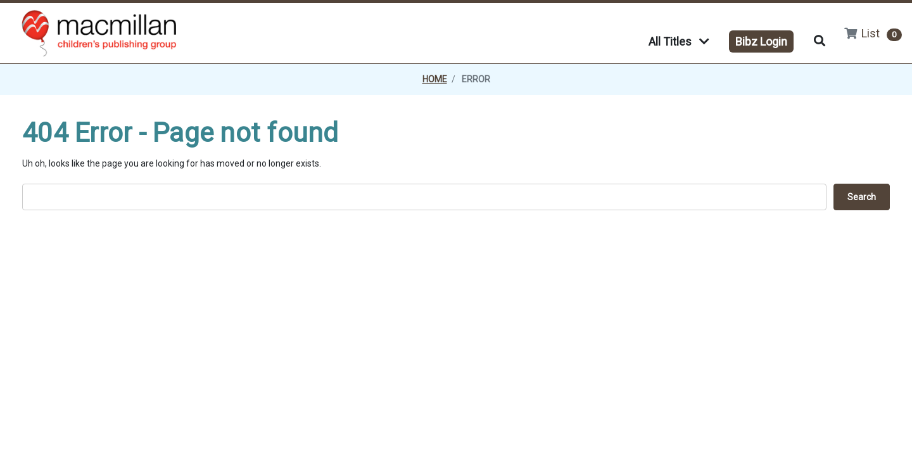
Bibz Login (761, 41)
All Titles (679, 41)
